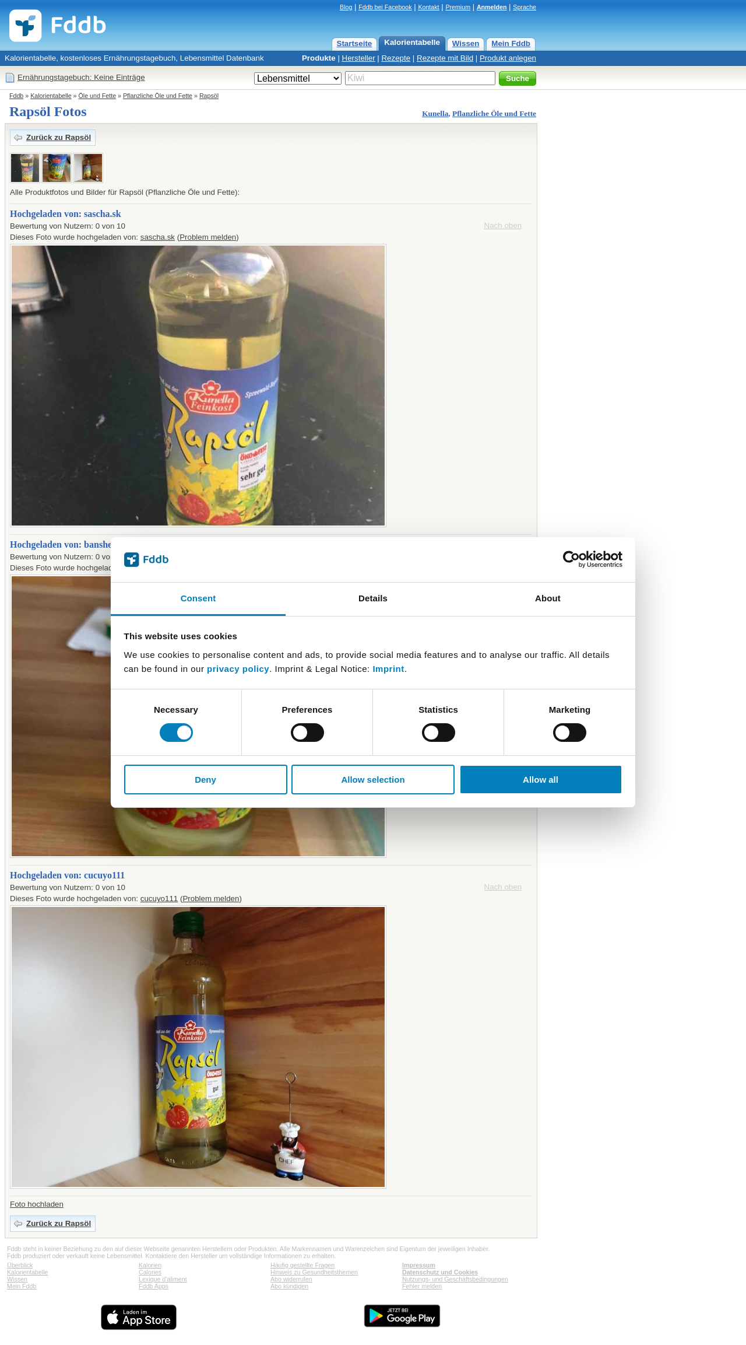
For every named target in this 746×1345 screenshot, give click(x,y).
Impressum (418, 1265)
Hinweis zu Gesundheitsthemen (314, 1272)
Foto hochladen (37, 1204)
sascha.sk (157, 237)
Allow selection (372, 779)
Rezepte (395, 58)
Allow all (540, 779)
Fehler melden (422, 1286)
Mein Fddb (510, 43)
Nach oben (503, 225)
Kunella (435, 113)
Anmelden (492, 6)
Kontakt (428, 6)
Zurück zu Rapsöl (58, 137)
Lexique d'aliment (163, 1279)
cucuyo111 (159, 898)
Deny (205, 779)
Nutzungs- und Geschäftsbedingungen (455, 1279)
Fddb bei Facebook (384, 6)
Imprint (388, 669)
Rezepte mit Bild (445, 58)
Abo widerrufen (291, 1279)
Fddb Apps (153, 1286)
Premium (457, 6)
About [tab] (548, 598)
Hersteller (358, 58)
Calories (150, 1272)
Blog (346, 6)
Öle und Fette (98, 95)
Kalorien (150, 1265)
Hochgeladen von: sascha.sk (65, 214)
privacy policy (238, 669)
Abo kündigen (289, 1286)
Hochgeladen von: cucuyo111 (67, 875)
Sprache (524, 6)
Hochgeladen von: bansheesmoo (73, 544)
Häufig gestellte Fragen (302, 1265)
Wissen (466, 43)
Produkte (319, 58)
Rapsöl (209, 95)
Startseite (354, 43)
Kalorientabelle (412, 42)
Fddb (16, 95)
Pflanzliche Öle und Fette (157, 95)
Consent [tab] (198, 598)
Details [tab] (373, 598)
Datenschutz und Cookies (440, 1272)
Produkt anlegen (508, 58)
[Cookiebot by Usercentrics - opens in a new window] (571, 559)
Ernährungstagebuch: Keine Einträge (81, 77)
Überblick (20, 1265)
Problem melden (208, 237)
